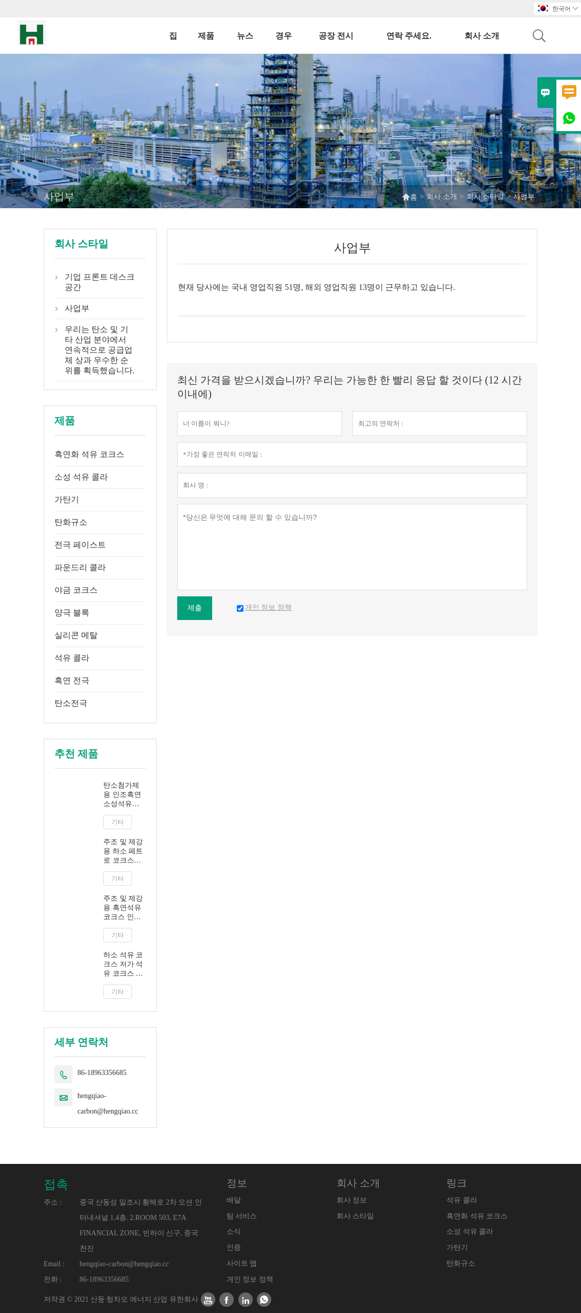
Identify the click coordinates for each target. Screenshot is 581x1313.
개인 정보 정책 (250, 1279)
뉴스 (245, 35)
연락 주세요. (409, 35)
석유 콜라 (71, 657)
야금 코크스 (76, 590)
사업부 (77, 308)
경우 (283, 35)
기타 (117, 822)
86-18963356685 (102, 1073)
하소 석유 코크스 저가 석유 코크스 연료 (123, 964)
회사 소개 (481, 35)
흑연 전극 (71, 680)
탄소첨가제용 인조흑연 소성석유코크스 (122, 795)
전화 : (53, 1279)
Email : (54, 1264)
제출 (195, 608)
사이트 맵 (242, 1263)
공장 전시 (335, 35)
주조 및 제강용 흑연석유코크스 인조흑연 (123, 908)
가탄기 (66, 499)
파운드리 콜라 (80, 567)
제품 (206, 35)
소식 (234, 1231)
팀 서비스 (242, 1216)
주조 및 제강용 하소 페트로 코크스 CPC (123, 851)
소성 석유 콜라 (81, 476)
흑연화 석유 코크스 (89, 454)
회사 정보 (351, 1200)
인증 (234, 1247)
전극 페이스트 (80, 544)
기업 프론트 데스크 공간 (100, 281)
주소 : (53, 1202)
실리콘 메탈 (76, 635)
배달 (234, 1200)
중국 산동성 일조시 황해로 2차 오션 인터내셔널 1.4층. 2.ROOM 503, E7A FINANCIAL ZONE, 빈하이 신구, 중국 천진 (141, 1225)
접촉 (56, 1184)
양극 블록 (71, 612)
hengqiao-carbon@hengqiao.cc (108, 1103)
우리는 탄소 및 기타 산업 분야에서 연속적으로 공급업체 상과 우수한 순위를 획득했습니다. (100, 350)
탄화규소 (70, 522)
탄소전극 (70, 703)
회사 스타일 (485, 196)
